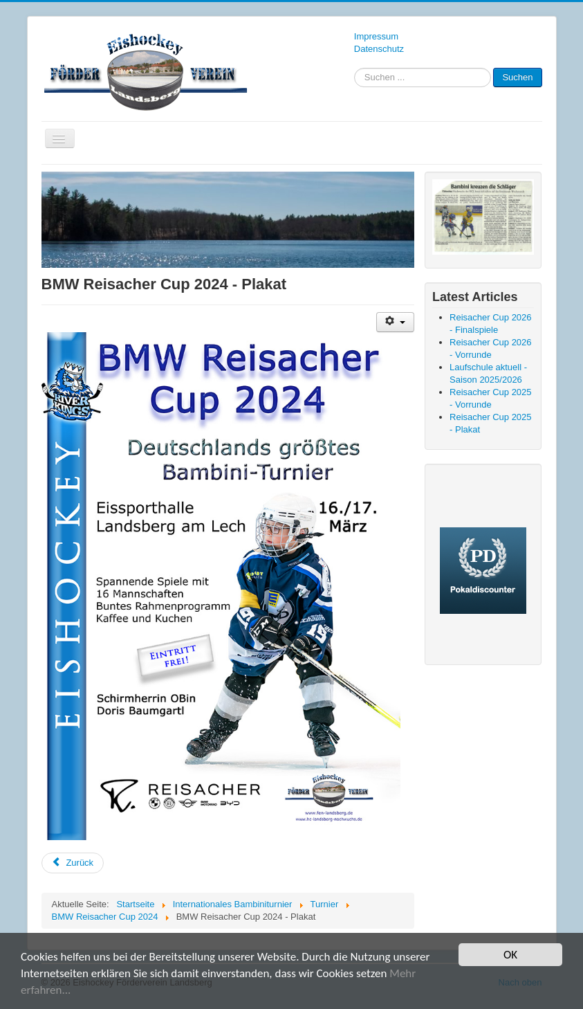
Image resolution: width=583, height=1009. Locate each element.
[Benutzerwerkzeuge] (395, 322)
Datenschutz (379, 49)
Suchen (517, 77)
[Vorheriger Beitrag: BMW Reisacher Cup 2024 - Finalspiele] (72, 863)
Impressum (376, 36)
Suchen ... (354, 68)
